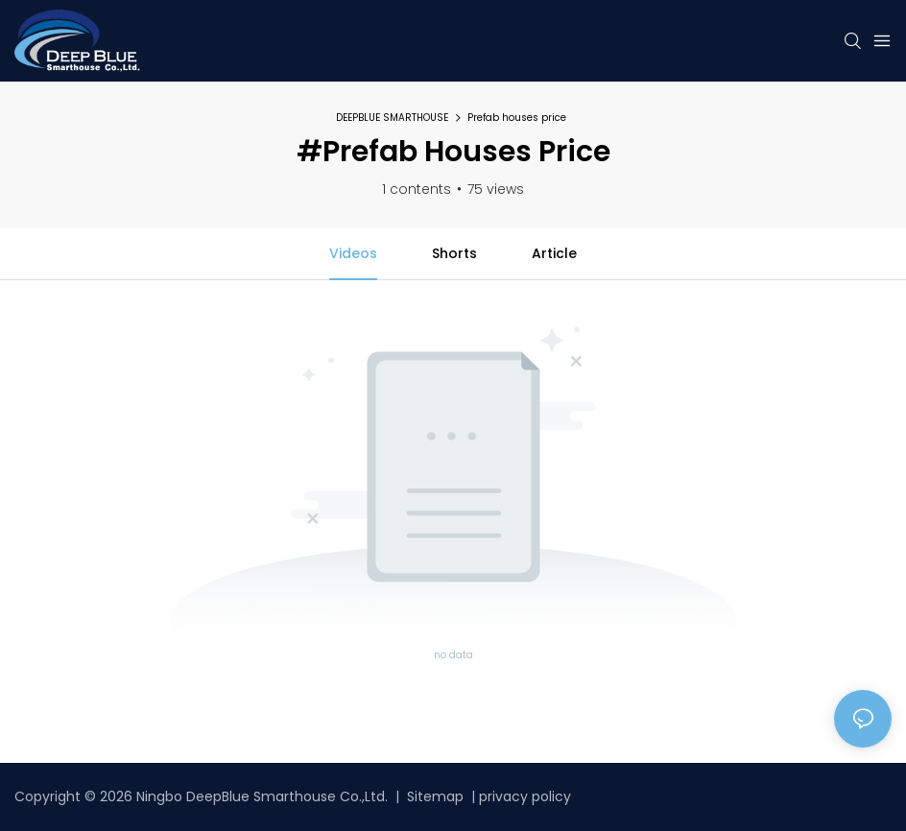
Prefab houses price (516, 117)
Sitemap (433, 796)
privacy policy (525, 796)
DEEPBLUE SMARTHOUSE (392, 117)
